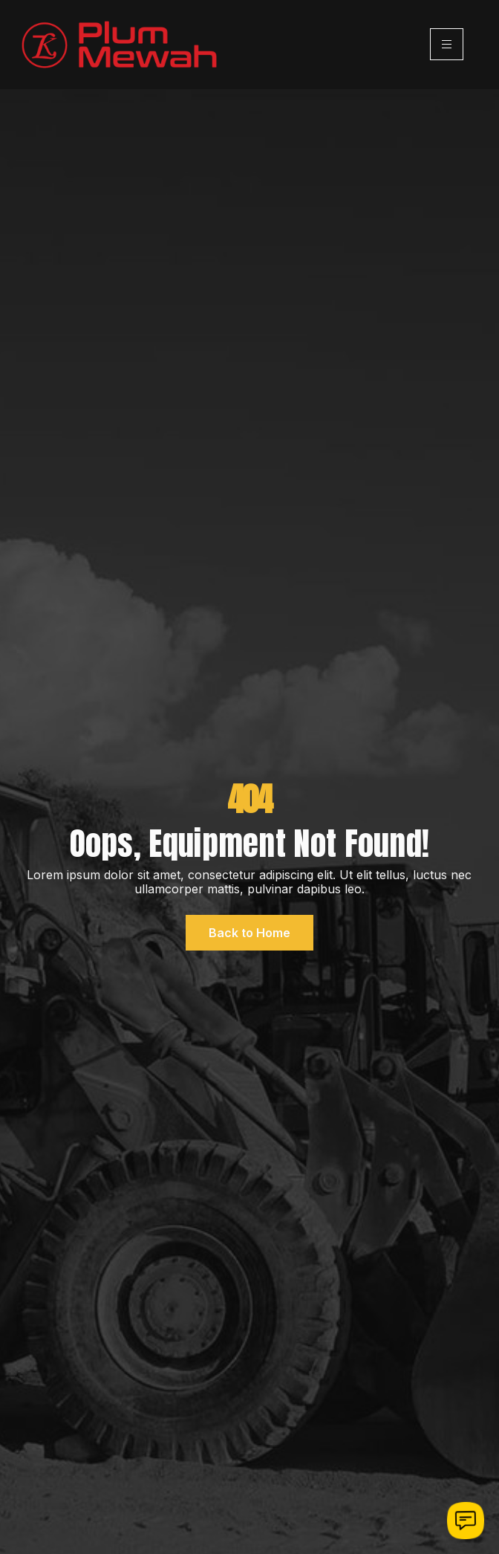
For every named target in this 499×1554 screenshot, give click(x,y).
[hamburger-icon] (446, 44)
